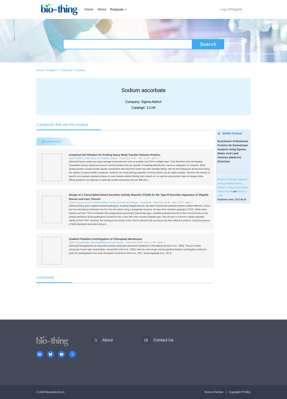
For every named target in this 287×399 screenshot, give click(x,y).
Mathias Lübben (109, 158)
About (102, 9)
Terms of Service (213, 392)
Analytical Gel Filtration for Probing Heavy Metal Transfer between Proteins (114, 154)
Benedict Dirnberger (227, 179)
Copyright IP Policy (240, 392)
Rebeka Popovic (234, 183)
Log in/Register (231, 9)
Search (208, 44)
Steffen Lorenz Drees (86, 158)
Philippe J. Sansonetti (140, 202)
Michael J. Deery (226, 187)
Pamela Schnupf (117, 202)
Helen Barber (241, 187)
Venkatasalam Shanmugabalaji (91, 242)
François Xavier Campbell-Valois (92, 202)
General (80, 70)
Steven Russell (225, 191)
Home (89, 9)
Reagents (51, 70)
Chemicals (67, 70)
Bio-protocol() (51, 141)
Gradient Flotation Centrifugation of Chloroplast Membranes (105, 239)
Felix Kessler (117, 242)
